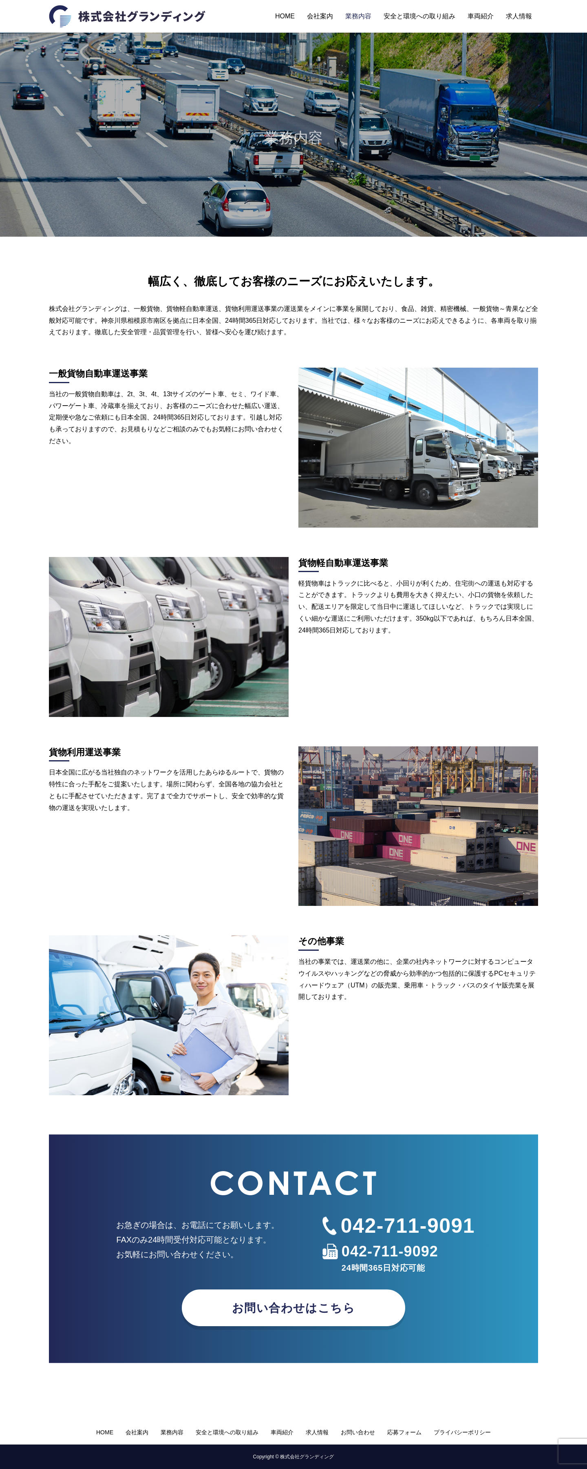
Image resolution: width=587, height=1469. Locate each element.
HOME (285, 16)
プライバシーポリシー (462, 1432)
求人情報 (519, 16)
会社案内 (320, 16)
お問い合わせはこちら (293, 1308)
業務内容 (358, 16)
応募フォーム (404, 1432)
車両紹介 (481, 16)
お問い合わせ (358, 1432)
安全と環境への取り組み (419, 16)
